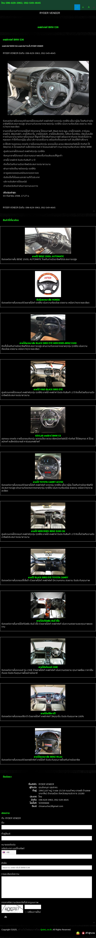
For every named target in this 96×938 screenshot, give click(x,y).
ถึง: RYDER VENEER (11, 818)
